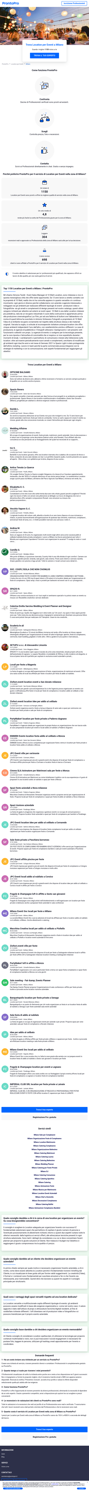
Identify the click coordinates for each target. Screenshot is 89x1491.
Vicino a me (5, 1466)
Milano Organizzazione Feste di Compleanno (45, 1138)
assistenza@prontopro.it (9, 1476)
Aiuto (3, 1454)
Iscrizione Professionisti (74, 3)
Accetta (81, 1488)
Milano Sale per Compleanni (44, 1135)
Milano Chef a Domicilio (44, 1197)
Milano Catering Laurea (44, 1157)
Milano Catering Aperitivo (44, 1179)
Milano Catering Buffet (44, 1204)
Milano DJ (44, 1171)
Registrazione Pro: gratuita (44, 1117)
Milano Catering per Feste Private (44, 1168)
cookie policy (54, 1484)
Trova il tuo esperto (44, 1110)
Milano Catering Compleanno (44, 1146)
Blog (2, 1457)
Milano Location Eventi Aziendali (44, 1193)
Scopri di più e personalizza (12, 1488)
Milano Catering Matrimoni (44, 1153)
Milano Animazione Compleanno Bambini (44, 1208)
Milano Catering (44, 1182)
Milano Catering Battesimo (44, 1160)
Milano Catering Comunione (44, 1175)
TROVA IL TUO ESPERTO (44, 55)
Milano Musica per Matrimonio (44, 1190)
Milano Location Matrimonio (44, 1142)
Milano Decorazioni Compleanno (44, 1201)
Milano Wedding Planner (44, 1164)
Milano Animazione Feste (44, 1186)
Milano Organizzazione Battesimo (44, 1149)
